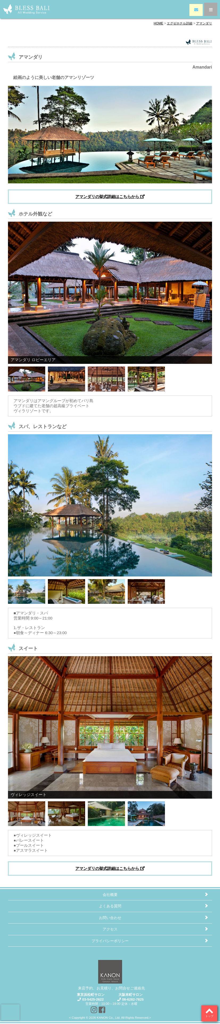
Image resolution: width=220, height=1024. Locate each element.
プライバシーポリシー (110, 941)
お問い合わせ (110, 918)
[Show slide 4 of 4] (146, 377)
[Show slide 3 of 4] (106, 377)
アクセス (110, 929)
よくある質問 (110, 906)
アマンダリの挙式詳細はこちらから (110, 196)
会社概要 (110, 894)
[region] (110, 307)
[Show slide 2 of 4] (66, 377)
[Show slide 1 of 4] (27, 377)
